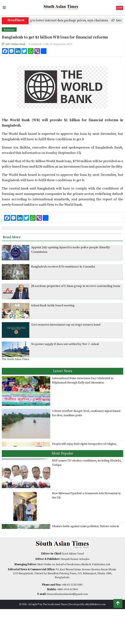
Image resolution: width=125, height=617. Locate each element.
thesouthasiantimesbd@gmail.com (67, 594)
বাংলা (119, 7)
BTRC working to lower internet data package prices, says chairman (63, 20)
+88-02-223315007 (72, 584)
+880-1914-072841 (67, 589)
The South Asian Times (15, 359)
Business (9, 29)
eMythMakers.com (95, 604)
